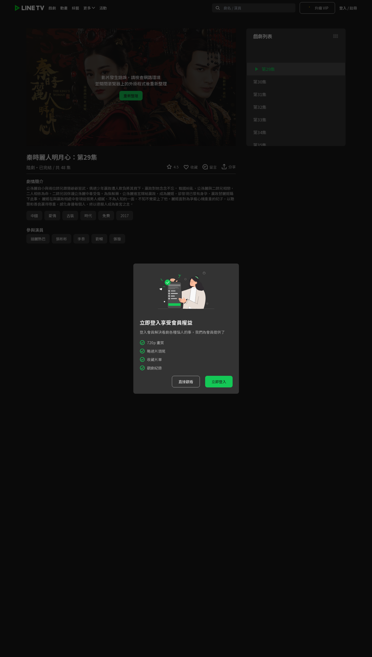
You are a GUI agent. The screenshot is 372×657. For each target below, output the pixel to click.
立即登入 (218, 381)
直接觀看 (185, 381)
